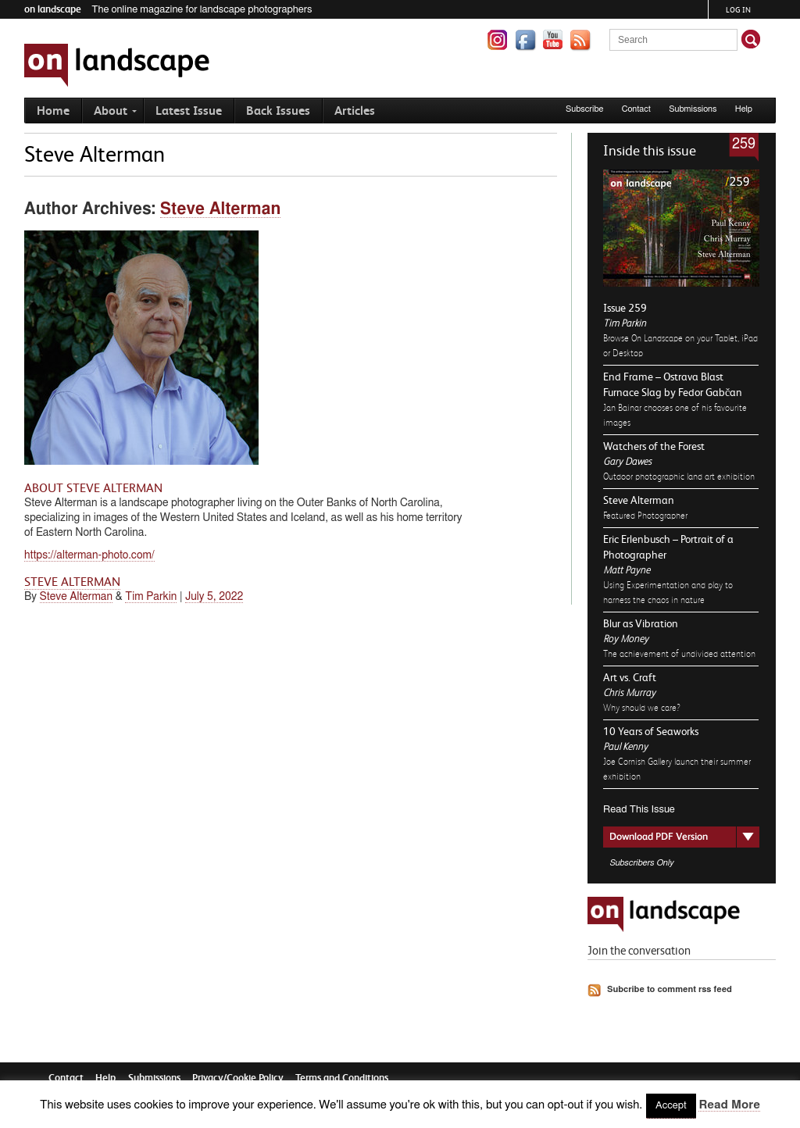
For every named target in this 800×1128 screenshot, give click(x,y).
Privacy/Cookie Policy (238, 1077)
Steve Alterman (638, 500)
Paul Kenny (625, 746)
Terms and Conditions (341, 1077)
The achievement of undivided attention (679, 653)
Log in (738, 9)
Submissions (692, 109)
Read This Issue (639, 810)
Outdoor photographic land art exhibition (679, 476)
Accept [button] (671, 1106)
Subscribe (585, 109)
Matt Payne (626, 570)
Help (743, 109)
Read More (728, 1105)
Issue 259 (625, 308)
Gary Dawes (627, 461)
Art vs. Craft (629, 677)
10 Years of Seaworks (650, 731)
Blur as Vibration (640, 623)
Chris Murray (629, 692)
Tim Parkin (624, 323)
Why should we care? (641, 707)
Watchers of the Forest (654, 446)
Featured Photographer (645, 515)
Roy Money (625, 638)
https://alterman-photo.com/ (89, 555)
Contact (636, 109)
